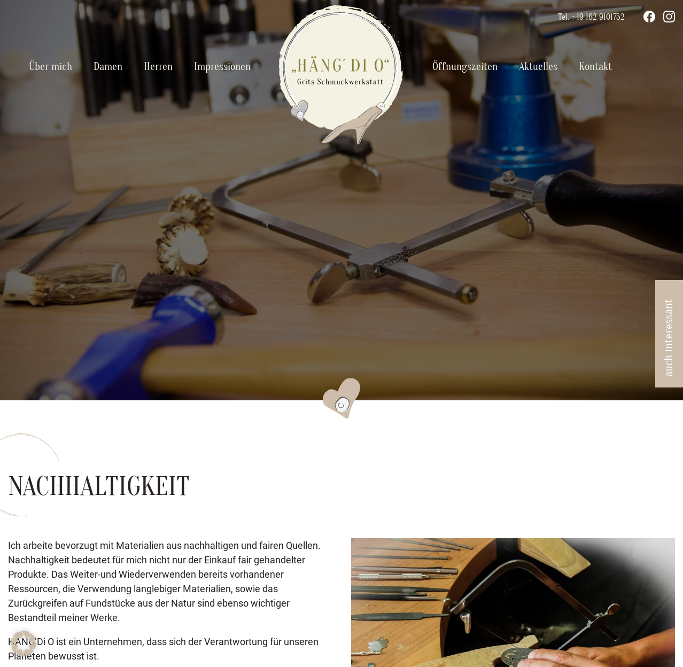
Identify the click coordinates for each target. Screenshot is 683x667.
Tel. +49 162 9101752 (591, 17)
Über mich (50, 66)
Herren (158, 66)
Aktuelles (538, 66)
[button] (23, 643)
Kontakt (595, 66)
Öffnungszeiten (465, 66)
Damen (108, 66)
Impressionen (222, 66)
